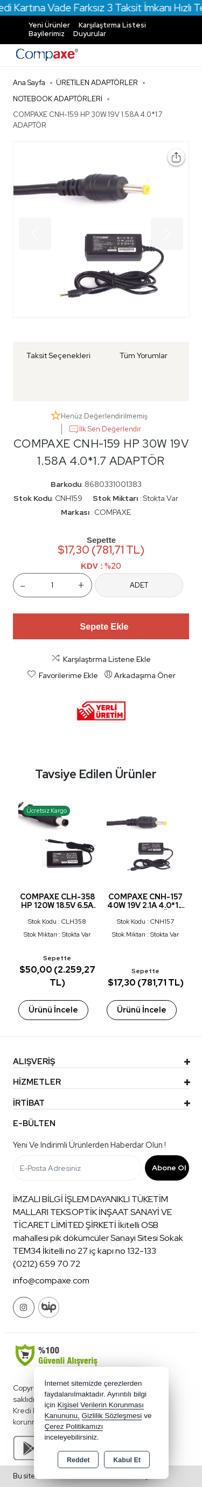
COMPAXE (112, 512)
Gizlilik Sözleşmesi (112, 1416)
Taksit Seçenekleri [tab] (58, 355)
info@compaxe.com (51, 1280)
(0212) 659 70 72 (46, 1263)
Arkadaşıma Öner (140, 674)
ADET (139, 585)
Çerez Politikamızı (74, 1426)
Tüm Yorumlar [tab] (144, 355)
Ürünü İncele (53, 1009)
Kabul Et (127, 1460)
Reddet (78, 1460)
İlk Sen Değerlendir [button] (104, 429)
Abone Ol (169, 1167)
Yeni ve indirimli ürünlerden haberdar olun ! (89, 1145)
